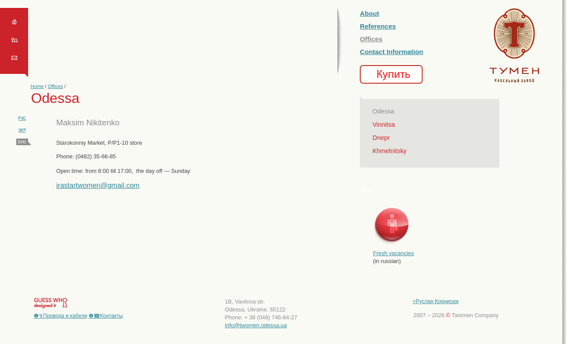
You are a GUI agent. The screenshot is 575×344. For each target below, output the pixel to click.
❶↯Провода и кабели (60, 316)
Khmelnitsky (389, 150)
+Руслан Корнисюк (436, 301)
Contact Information (391, 51)
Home (37, 86)
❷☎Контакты (106, 316)
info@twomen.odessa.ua (256, 325)
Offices (55, 86)
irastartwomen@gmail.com (98, 185)
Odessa (383, 111)
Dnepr (381, 137)
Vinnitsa (383, 124)
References (378, 26)
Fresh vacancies (393, 253)
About (369, 13)
